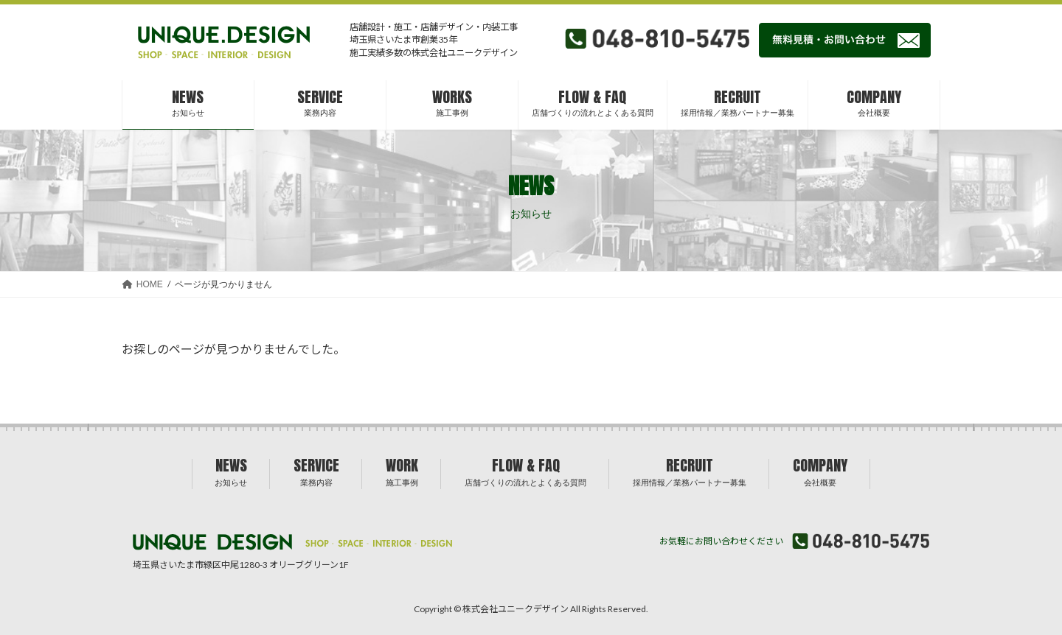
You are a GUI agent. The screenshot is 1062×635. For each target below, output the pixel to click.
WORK (402, 470)
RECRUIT (689, 470)
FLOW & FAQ (525, 470)
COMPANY (820, 470)
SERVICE (316, 470)
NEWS (231, 470)
